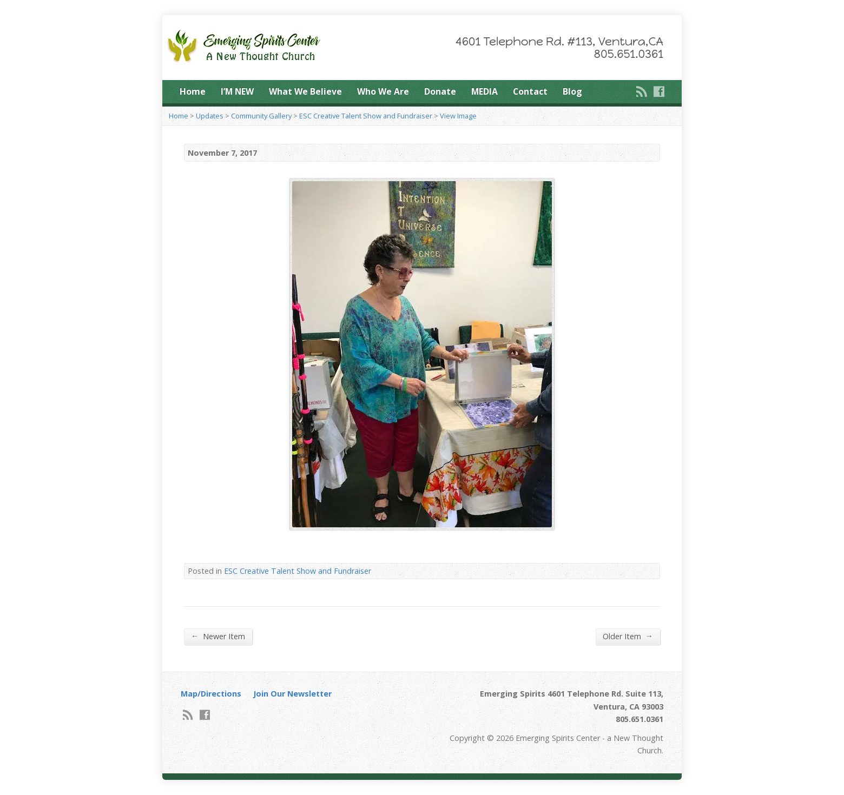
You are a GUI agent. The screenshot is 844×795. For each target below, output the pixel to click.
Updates (209, 116)
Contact (530, 91)
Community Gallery (261, 116)
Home (193, 91)
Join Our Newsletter (292, 693)
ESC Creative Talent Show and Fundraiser (365, 116)
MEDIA (484, 91)
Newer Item (218, 636)
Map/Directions (211, 693)
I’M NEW (237, 91)
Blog (572, 91)
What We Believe (305, 91)
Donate (440, 91)
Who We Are (383, 91)
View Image (458, 116)
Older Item (628, 636)
